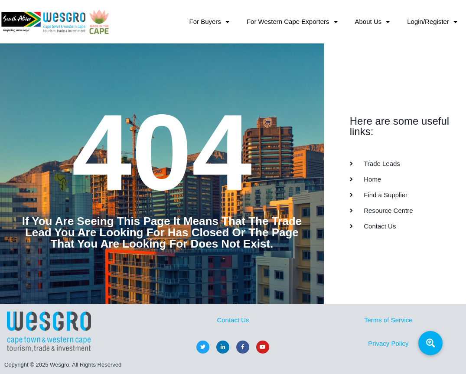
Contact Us (233, 320)
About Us (372, 22)
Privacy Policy (388, 343)
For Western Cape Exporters (292, 22)
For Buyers (209, 22)
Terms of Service (388, 320)
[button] (430, 343)
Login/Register (432, 22)
